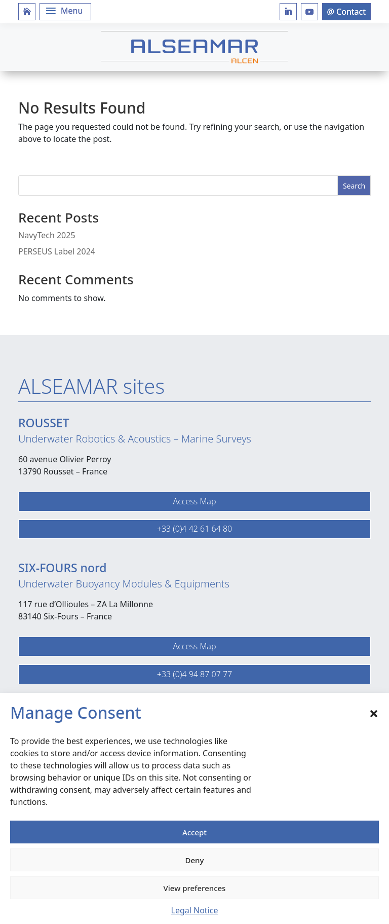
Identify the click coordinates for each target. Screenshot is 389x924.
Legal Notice (194, 910)
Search (354, 186)
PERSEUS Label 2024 (56, 251)
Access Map (194, 501)
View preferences (195, 888)
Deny (194, 860)
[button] (374, 713)
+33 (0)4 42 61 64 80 (194, 528)
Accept (194, 832)
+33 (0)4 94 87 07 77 (194, 674)
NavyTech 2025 (46, 235)
